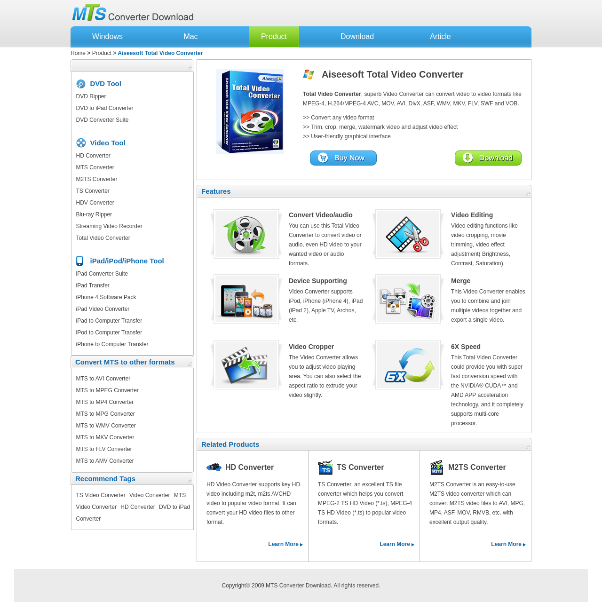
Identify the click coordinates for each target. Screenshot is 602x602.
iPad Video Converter (103, 309)
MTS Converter (95, 167)
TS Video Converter (101, 495)
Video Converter (149, 495)
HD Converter (93, 155)
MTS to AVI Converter (103, 378)
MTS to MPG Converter (105, 414)
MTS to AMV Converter (105, 461)
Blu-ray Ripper (94, 214)
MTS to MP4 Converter (105, 402)
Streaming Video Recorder (109, 226)
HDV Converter (95, 202)
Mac (190, 36)
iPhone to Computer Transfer (112, 344)
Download (357, 36)
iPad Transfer (93, 285)
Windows (107, 36)
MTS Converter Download (298, 585)
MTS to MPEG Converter (107, 390)
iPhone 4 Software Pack (106, 297)
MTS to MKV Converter (105, 437)
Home (78, 53)
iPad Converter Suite (102, 273)
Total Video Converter (103, 238)
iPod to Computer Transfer (109, 332)
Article (440, 36)
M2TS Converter (97, 179)
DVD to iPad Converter (105, 108)
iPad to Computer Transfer (109, 320)
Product (274, 36)
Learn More (283, 544)
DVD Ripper (91, 96)
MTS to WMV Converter (106, 425)
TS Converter (93, 191)
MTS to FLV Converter (104, 449)
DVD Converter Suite (102, 120)
